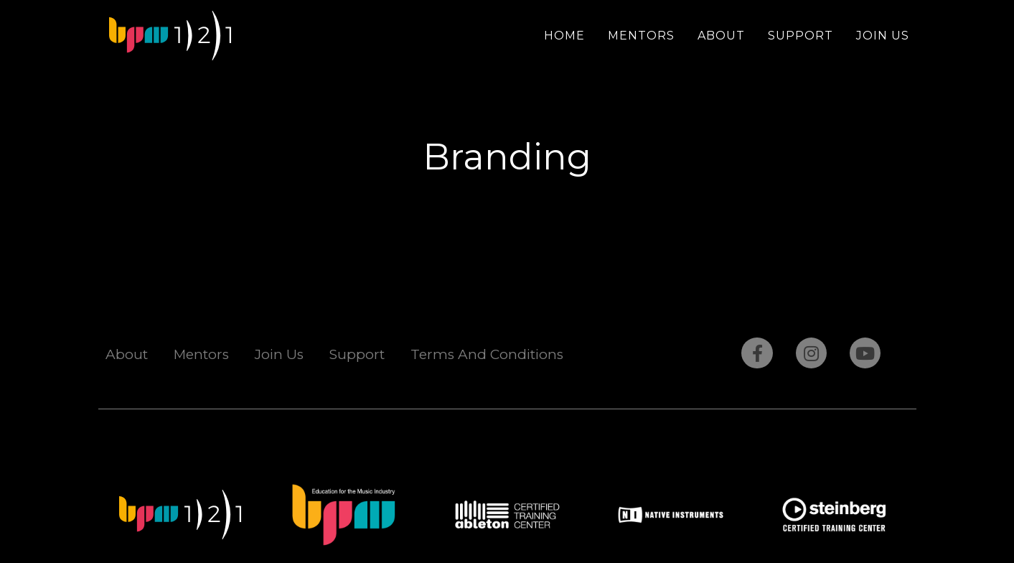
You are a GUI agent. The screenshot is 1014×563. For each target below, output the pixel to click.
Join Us (882, 35)
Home (564, 35)
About (721, 35)
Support (800, 35)
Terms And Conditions (486, 354)
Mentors (641, 35)
